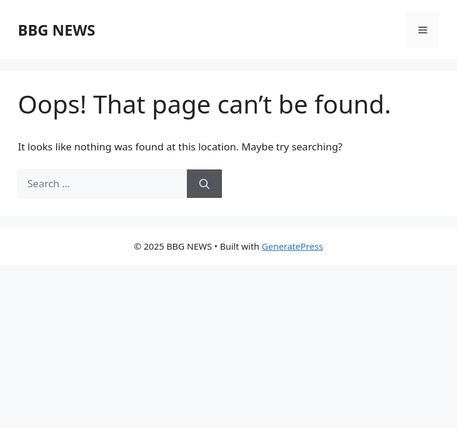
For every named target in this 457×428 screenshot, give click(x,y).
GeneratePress (292, 246)
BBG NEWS (56, 30)
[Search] (204, 183)
